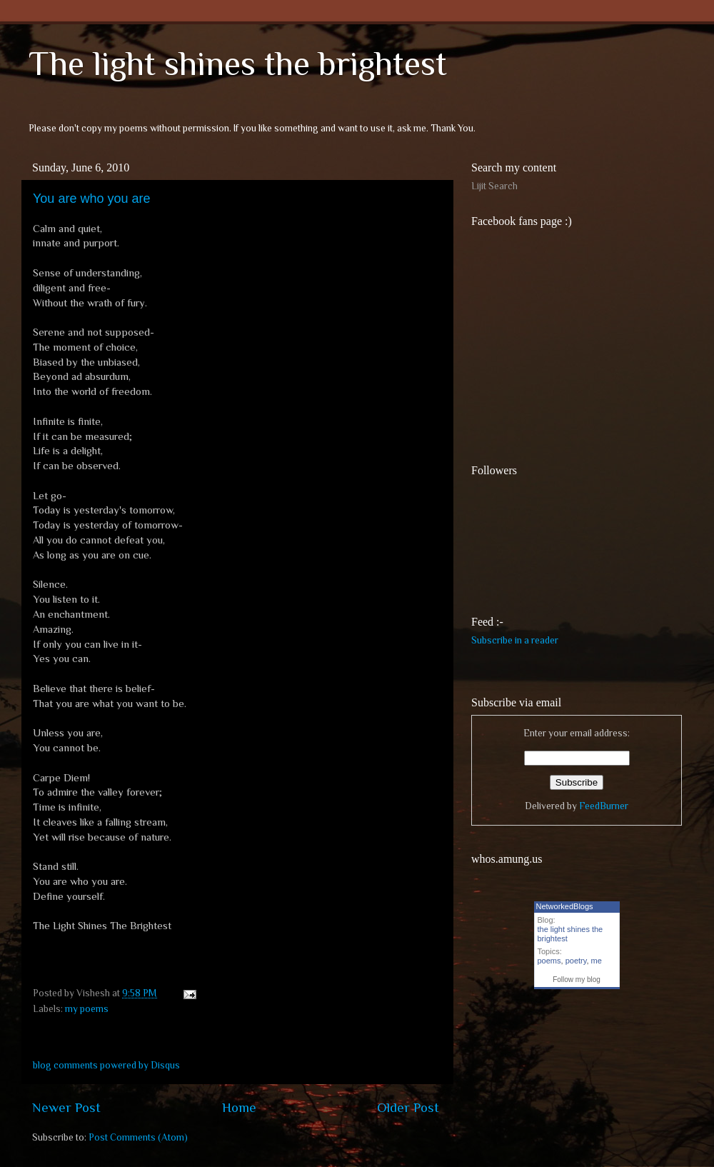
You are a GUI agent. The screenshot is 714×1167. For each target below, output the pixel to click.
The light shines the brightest (238, 63)
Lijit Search (494, 186)
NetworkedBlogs (564, 906)
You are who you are (91, 198)
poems (549, 960)
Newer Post (66, 1107)
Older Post (408, 1107)
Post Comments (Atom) (138, 1137)
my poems (87, 1008)
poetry (576, 960)
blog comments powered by (106, 1065)
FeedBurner (603, 806)
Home (239, 1107)
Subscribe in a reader (514, 640)
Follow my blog (576, 979)
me (596, 960)
